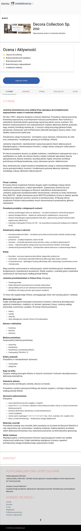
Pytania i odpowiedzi (14, 515)
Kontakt (26, 92)
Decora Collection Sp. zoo (51, 26)
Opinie (42, 92)
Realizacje (59, 92)
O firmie (9, 92)
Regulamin (10, 510)
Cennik (8, 502)
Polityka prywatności (14, 512)
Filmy (75, 92)
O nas (8, 507)
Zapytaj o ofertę (21, 81)
